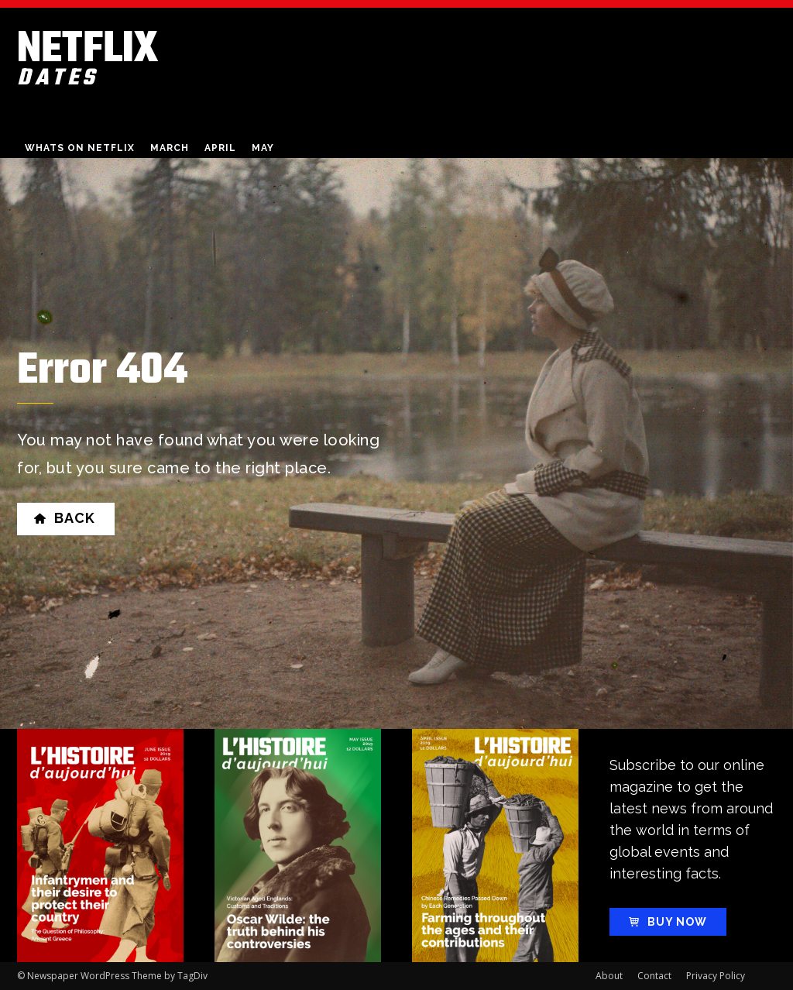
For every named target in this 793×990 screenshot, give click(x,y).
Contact (654, 975)
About (609, 975)
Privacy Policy (715, 975)
